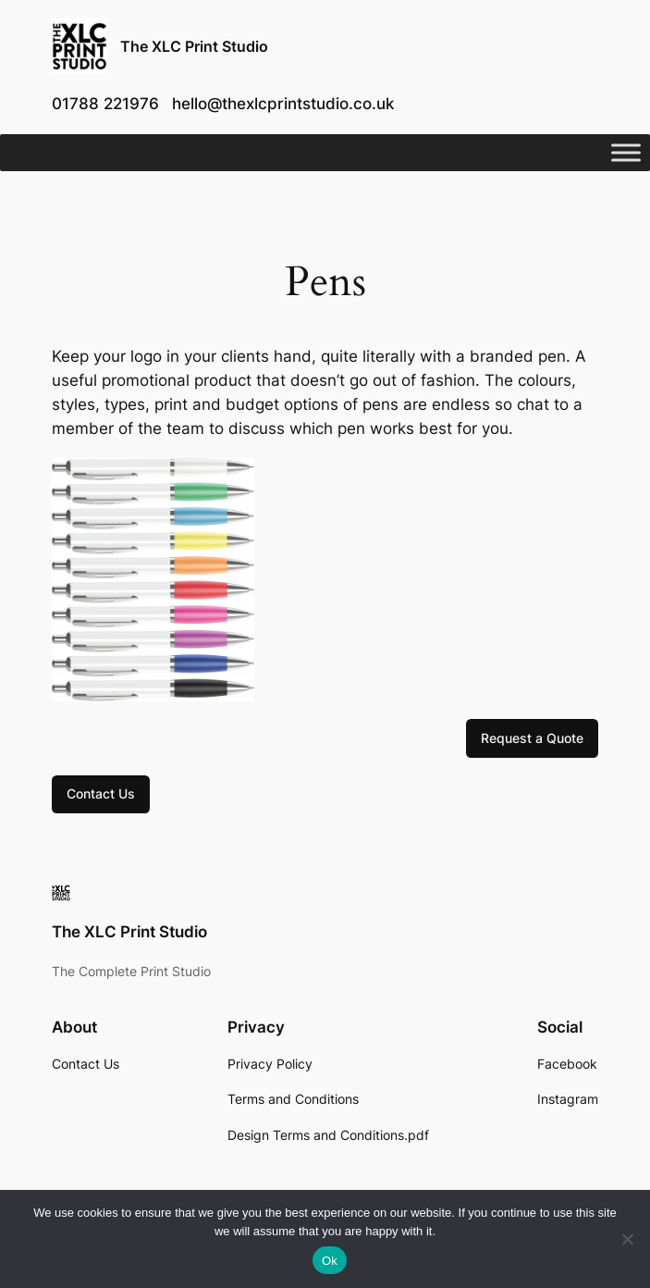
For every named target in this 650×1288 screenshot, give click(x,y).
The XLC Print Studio (194, 46)
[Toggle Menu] (626, 153)
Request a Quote (532, 738)
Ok (329, 1261)
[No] (627, 1239)
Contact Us (101, 793)
